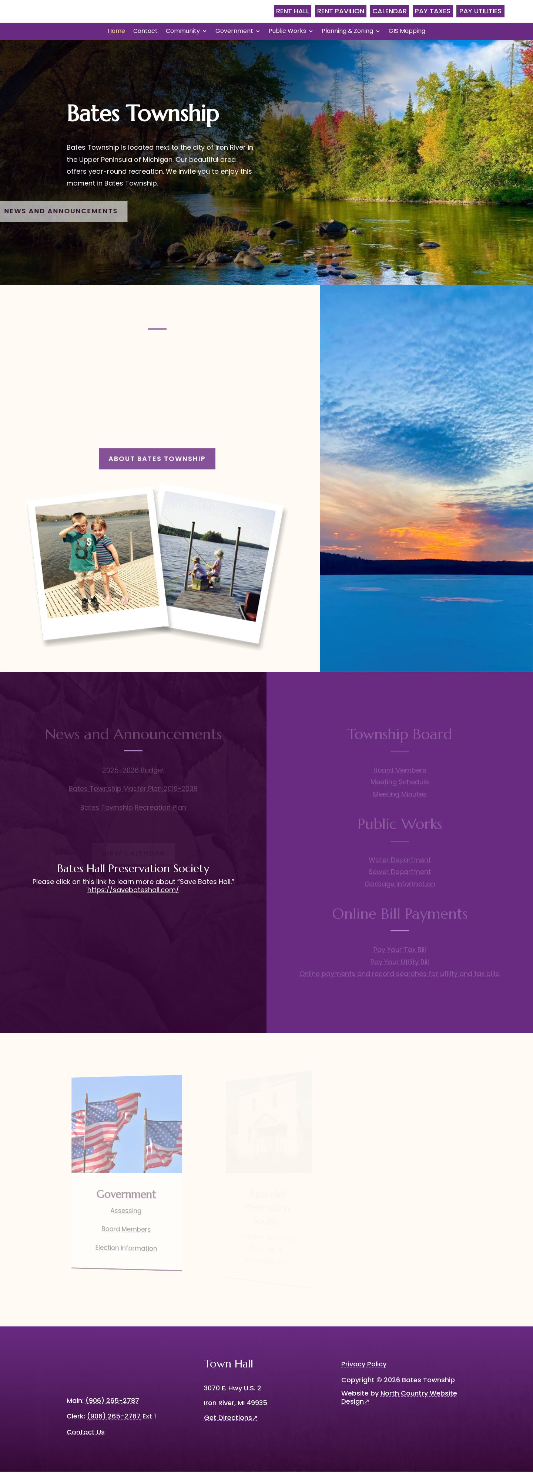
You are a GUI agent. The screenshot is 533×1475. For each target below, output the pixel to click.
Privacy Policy (363, 1367)
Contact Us (86, 1435)
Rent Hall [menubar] (292, 11)
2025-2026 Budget (133, 773)
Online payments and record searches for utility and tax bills (399, 977)
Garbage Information (400, 887)
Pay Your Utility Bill (400, 964)
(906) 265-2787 (114, 1419)
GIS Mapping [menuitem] (407, 31)
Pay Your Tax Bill (399, 953)
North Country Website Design (399, 1400)
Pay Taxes (432, 11)
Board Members (399, 773)
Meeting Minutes (400, 797)
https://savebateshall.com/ (133, 893)
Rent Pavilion (340, 11)
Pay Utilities (480, 11)
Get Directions (231, 1420)
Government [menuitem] (234, 31)
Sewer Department (400, 875)
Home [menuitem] (116, 31)
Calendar (389, 11)
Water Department (400, 863)
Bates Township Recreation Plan (133, 810)
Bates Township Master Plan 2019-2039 (133, 791)
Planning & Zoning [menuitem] (347, 31)
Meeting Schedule (400, 785)
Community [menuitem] (183, 31)
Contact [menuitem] (145, 31)
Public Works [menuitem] (287, 31)
